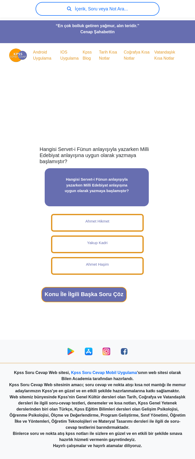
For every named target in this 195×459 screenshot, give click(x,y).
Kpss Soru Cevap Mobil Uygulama (104, 372)
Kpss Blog (87, 55)
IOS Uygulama (69, 55)
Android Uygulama (42, 55)
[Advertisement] (97, 105)
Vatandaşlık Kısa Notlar (164, 55)
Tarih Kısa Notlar (108, 55)
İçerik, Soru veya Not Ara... (97, 8)
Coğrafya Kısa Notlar (137, 55)
